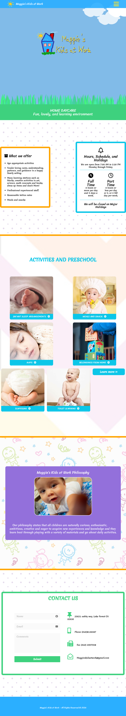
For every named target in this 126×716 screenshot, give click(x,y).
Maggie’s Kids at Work (29, 3)
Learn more (109, 372)
